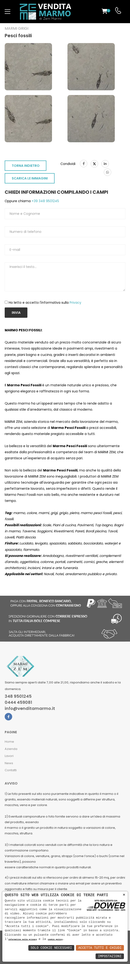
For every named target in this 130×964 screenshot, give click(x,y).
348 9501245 (18, 696)
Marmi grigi (16, 28)
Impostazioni (110, 956)
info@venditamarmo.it (30, 708)
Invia (16, 312)
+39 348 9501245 (45, 201)
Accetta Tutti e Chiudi (100, 948)
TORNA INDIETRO (26, 165)
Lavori (9, 756)
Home (9, 741)
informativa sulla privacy (22, 939)
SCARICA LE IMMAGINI (30, 178)
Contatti (11, 770)
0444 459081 (18, 702)
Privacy (75, 302)
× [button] (124, 895)
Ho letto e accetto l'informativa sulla (45, 302)
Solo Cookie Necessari (51, 948)
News (9, 763)
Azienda (11, 749)
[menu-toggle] (7, 12)
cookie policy (55, 939)
